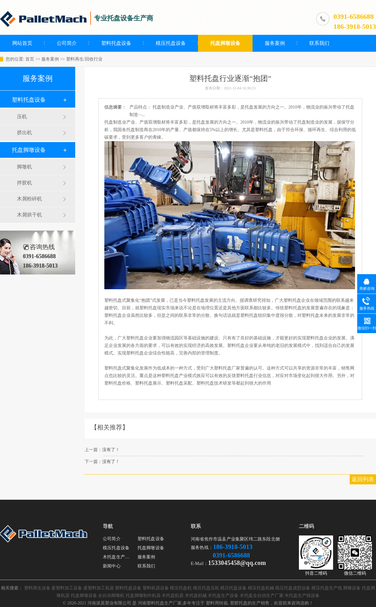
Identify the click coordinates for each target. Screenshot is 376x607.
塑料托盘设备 (116, 43)
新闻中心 (112, 566)
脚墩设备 (352, 588)
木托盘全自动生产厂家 (262, 595)
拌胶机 (24, 182)
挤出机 (24, 132)
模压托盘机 (181, 588)
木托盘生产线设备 (302, 595)
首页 (29, 59)
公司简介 (67, 43)
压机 (22, 116)
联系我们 (319, 43)
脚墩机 (24, 166)
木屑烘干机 (29, 214)
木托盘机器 (173, 595)
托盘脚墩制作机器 (143, 595)
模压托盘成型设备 (292, 588)
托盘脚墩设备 (225, 43)
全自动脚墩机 (111, 595)
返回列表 (363, 479)
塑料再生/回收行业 (84, 59)
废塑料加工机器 (98, 588)
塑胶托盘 (239, 603)
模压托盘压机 (206, 588)
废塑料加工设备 (66, 588)
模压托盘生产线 (326, 588)
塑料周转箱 (217, 603)
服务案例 (275, 43)
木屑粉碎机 (29, 198)
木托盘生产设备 (118, 557)
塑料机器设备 (156, 588)
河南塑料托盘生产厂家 (160, 603)
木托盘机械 (196, 595)
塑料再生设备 (37, 588)
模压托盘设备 (171, 43)
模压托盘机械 (261, 588)
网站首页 (22, 43)
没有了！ (111, 449)
